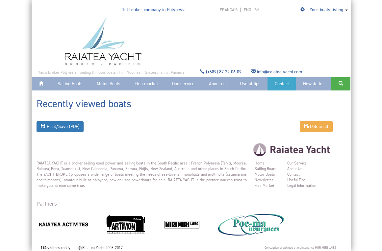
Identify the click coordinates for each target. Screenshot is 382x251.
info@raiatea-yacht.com (277, 72)
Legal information (301, 185)
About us (217, 84)
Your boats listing (326, 10)
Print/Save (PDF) (60, 126)
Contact (282, 84)
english (251, 10)
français (229, 10)
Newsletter (313, 84)
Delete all (316, 126)
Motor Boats (108, 84)
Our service (183, 84)
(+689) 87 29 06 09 (221, 72)
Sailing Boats (70, 84)
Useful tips (250, 84)
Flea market (146, 84)
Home (260, 163)
